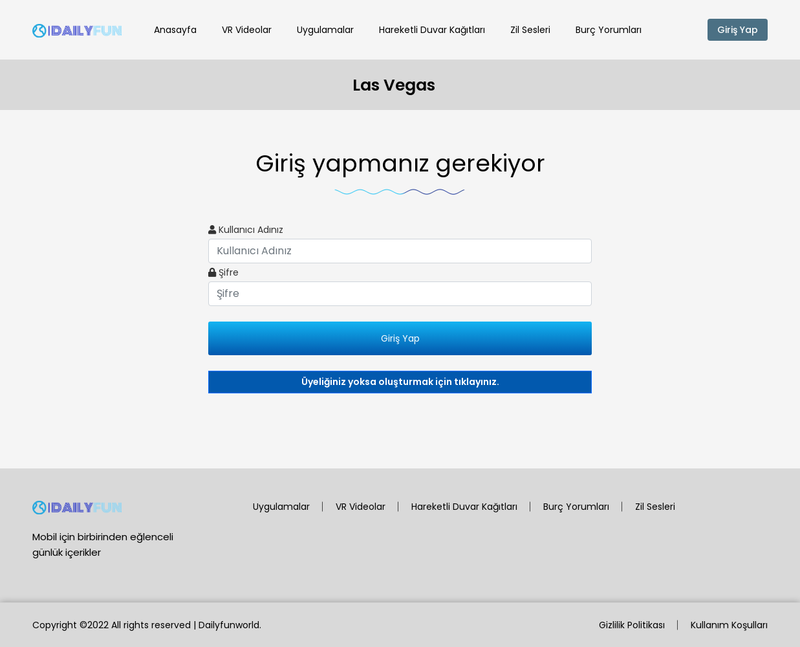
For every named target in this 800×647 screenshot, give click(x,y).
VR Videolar (247, 29)
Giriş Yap (737, 29)
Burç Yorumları (609, 29)
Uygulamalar (325, 29)
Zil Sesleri (530, 29)
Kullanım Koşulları (729, 625)
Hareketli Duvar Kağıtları (432, 29)
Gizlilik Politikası (632, 625)
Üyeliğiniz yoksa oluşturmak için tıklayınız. (400, 381)
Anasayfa (175, 29)
